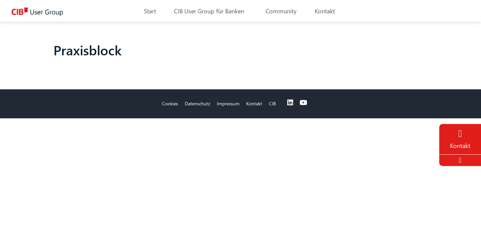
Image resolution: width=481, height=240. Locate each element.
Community (281, 11)
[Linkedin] (290, 102)
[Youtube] (303, 102)
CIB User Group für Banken (211, 11)
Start (150, 11)
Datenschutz (197, 103)
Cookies (170, 103)
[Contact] (460, 134)
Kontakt (325, 11)
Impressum (228, 103)
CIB (272, 103)
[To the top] (461, 160)
